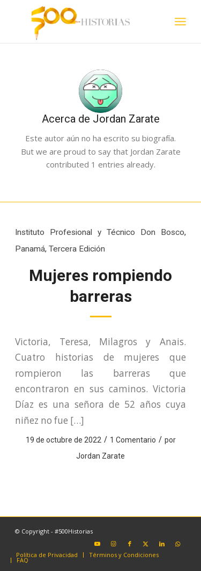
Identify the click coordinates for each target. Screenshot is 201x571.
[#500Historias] (83, 21)
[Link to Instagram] (114, 544)
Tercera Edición (77, 249)
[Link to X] (146, 544)
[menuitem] (180, 21)
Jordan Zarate (100, 456)
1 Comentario (133, 440)
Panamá (30, 249)
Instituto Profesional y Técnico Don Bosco (99, 232)
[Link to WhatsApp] (178, 544)
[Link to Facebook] (130, 544)
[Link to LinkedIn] (162, 544)
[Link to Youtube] (98, 544)
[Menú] (180, 21)
